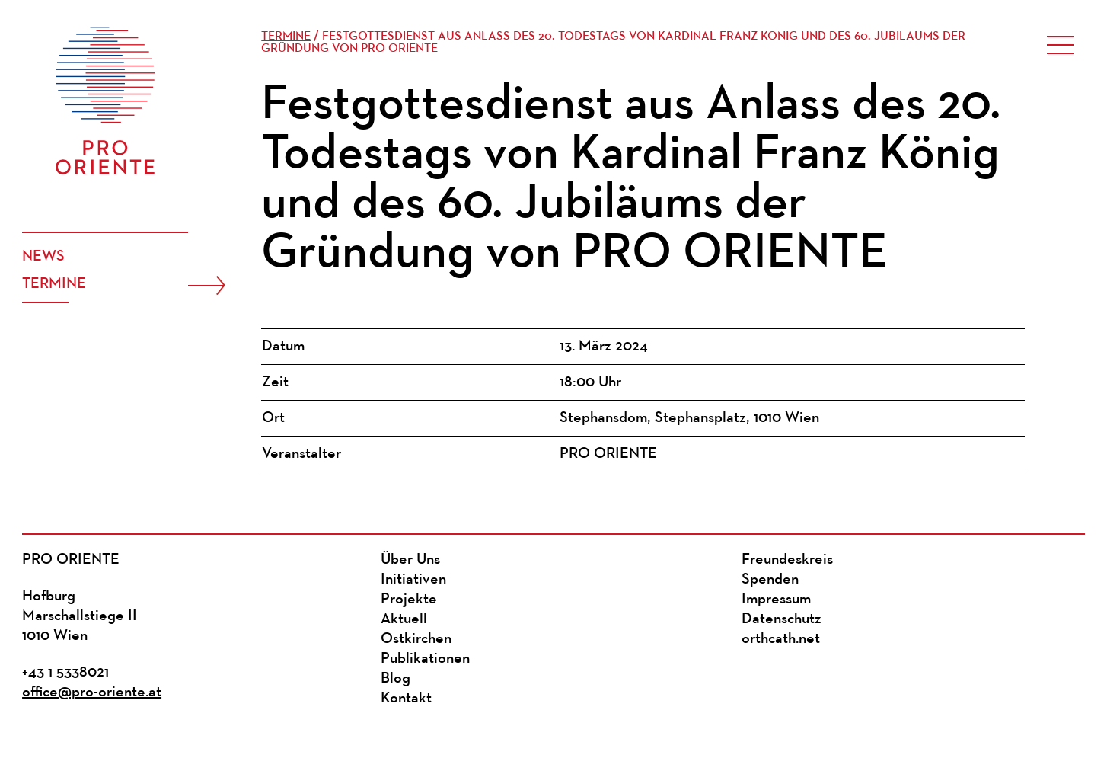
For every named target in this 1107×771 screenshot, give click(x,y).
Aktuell (404, 619)
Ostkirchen (416, 639)
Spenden (770, 579)
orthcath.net (781, 639)
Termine (54, 284)
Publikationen (425, 659)
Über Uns (410, 560)
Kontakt (406, 698)
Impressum (776, 599)
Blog (395, 678)
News (43, 256)
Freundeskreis (787, 560)
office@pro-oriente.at (91, 692)
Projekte (409, 599)
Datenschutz (781, 619)
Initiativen (413, 579)
